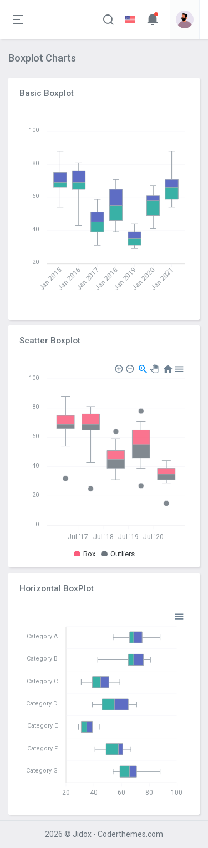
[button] (108, 19)
